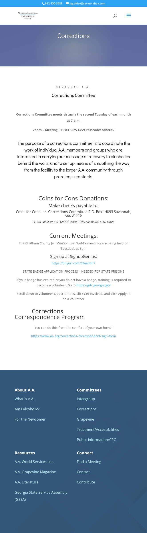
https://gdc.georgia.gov (93, 285)
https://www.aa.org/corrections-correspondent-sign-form (73, 336)
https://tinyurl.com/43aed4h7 (73, 263)
